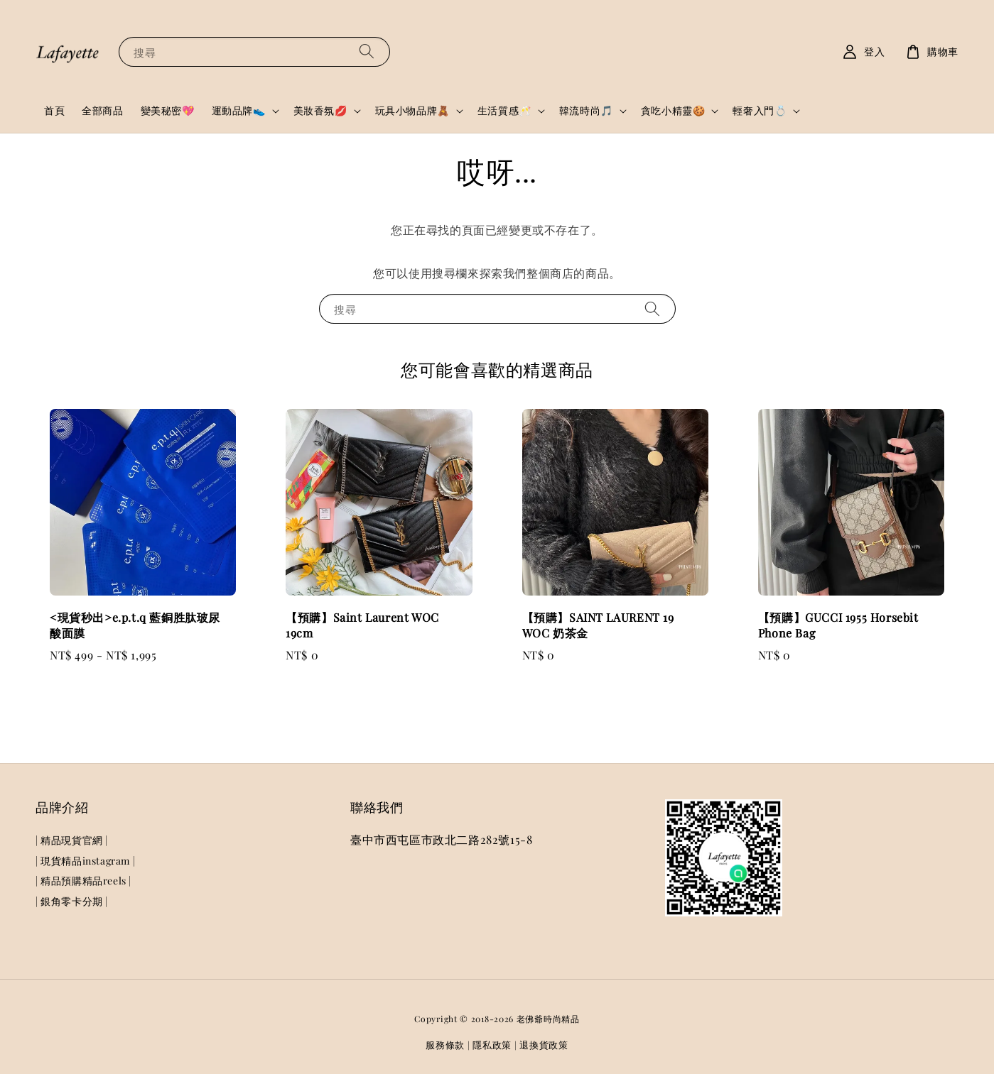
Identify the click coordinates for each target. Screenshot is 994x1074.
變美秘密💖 (168, 110)
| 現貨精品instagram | (85, 860)
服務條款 (445, 1045)
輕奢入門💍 (760, 110)
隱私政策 (492, 1045)
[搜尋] (366, 51)
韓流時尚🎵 (586, 110)
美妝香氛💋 (320, 110)
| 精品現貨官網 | (72, 840)
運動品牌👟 (239, 110)
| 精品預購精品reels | (83, 880)
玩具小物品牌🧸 (412, 110)
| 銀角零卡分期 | (72, 901)
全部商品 (102, 110)
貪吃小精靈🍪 (673, 110)
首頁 (54, 110)
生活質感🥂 (504, 110)
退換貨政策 (543, 1045)
